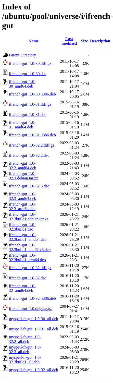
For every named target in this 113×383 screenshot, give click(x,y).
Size (84, 41)
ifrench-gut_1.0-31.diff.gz (30, 104)
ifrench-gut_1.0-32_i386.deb (32, 298)
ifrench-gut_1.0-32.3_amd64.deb (22, 196)
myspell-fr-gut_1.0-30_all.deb (33, 319)
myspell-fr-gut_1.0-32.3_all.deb (25, 349)
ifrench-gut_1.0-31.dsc (27, 114)
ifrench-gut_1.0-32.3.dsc (29, 186)
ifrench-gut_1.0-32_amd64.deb (22, 288)
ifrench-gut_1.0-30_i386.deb (32, 94)
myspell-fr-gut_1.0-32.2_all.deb (25, 339)
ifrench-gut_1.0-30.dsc (27, 73)
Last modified (69, 41)
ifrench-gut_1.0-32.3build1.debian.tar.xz (28, 216)
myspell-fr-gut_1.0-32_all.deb (33, 370)
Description (100, 41)
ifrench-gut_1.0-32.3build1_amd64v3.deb (30, 247)
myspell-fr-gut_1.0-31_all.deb (33, 329)
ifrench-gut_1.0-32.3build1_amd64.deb (28, 237)
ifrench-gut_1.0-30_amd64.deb (22, 83)
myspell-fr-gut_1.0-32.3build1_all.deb (25, 359)
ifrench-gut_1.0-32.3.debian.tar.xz (23, 175)
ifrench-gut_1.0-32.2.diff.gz (31, 145)
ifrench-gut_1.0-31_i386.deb (32, 135)
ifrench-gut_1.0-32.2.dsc (29, 155)
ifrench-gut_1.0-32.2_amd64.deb (22, 165)
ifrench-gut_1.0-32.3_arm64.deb (22, 206)
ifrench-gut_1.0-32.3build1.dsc (22, 226)
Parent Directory (22, 55)
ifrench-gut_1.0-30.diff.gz (30, 63)
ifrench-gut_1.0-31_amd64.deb (22, 124)
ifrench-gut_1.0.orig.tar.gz (30, 308)
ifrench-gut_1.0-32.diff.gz (30, 268)
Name (34, 41)
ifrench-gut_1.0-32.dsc (27, 278)
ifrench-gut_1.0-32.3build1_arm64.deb (27, 257)
